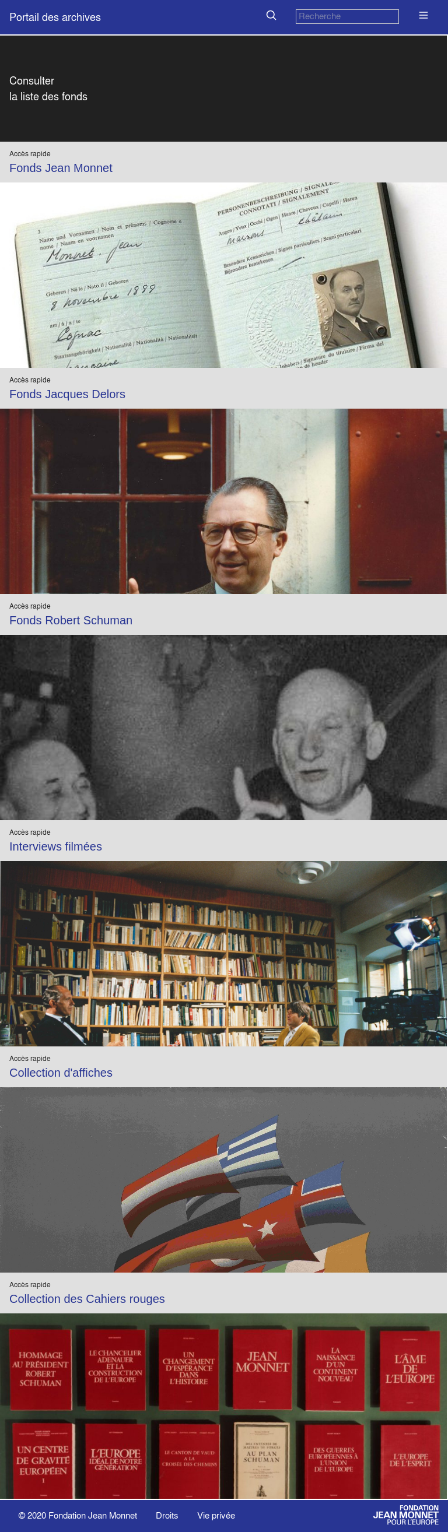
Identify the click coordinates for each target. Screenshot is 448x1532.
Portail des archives (55, 17)
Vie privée (216, 1515)
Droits (167, 1515)
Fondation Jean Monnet (92, 1515)
